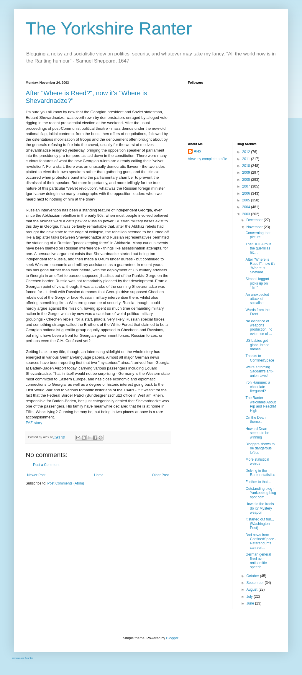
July (250, 596)
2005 (246, 200)
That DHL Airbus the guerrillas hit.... (258, 248)
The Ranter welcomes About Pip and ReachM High (260, 404)
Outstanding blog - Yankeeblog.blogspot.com (260, 493)
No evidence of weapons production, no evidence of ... (258, 327)
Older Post (160, 475)
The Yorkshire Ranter (109, 28)
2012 (246, 152)
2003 (246, 214)
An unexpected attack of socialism (257, 299)
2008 (246, 180)
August (252, 589)
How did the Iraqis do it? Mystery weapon (259, 508)
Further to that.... (258, 482)
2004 (246, 207)
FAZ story (34, 423)
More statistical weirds (257, 461)
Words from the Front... (257, 312)
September (255, 583)
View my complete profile (207, 159)
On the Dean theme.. (255, 419)
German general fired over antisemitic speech (258, 560)
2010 (246, 166)
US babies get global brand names (257, 345)
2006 (246, 193)
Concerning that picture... (257, 235)
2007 (246, 186)
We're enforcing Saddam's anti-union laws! (259, 371)
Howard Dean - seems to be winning (257, 433)
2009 (246, 172)
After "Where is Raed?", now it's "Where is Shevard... (260, 265)
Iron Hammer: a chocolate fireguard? (257, 386)
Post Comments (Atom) (65, 483)
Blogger (172, 638)
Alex (197, 151)
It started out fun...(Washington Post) (259, 523)
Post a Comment (46, 465)
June (250, 603)
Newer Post (36, 475)
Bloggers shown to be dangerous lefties (260, 448)
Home (99, 475)
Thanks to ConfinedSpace (259, 358)
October (253, 576)
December (255, 220)
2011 (246, 159)
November (255, 227)
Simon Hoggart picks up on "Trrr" (257, 283)
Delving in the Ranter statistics (260, 473)
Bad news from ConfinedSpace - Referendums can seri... (260, 541)
